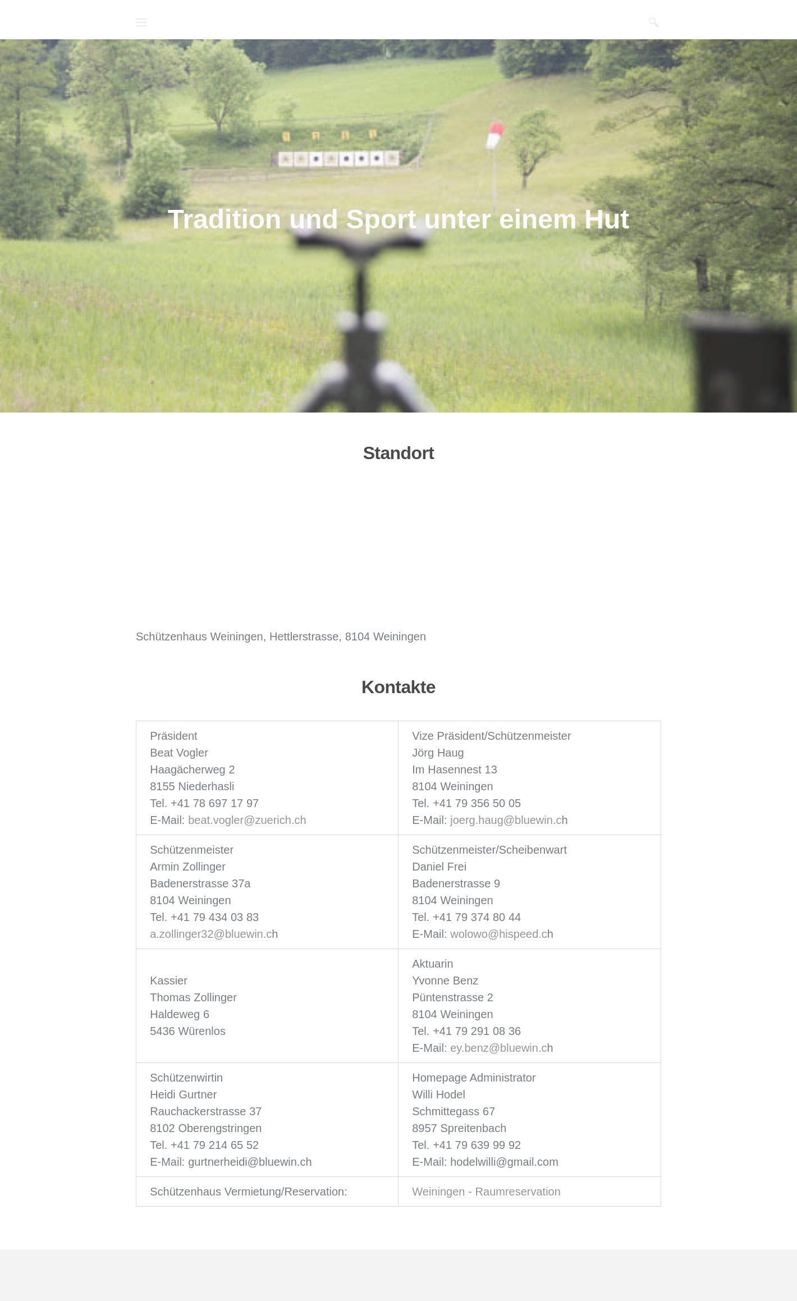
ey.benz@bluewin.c (498, 1048)
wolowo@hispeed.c (498, 934)
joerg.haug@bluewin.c (505, 820)
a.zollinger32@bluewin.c (211, 934)
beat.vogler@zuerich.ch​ (247, 820)
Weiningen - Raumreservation (486, 1191)
